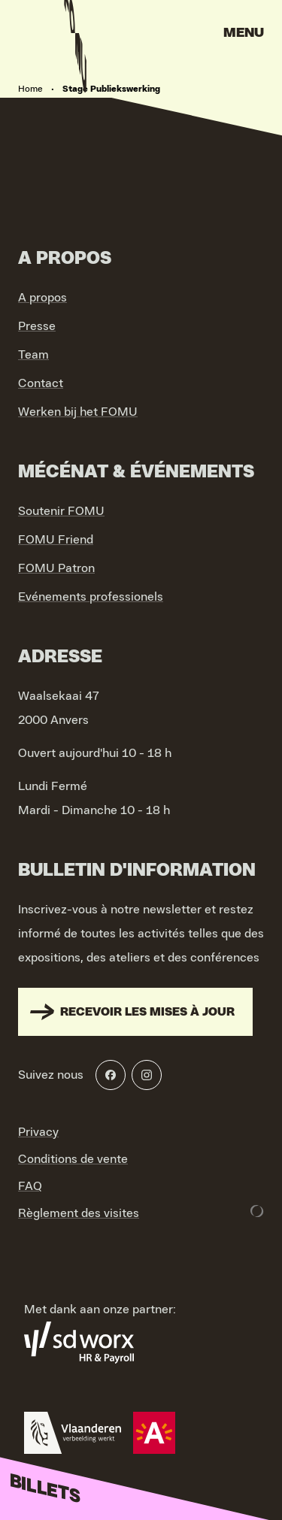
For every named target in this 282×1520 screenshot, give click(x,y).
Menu (243, 33)
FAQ (30, 1186)
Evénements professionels (90, 597)
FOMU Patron (56, 568)
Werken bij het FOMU (78, 412)
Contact (40, 383)
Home (30, 88)
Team (33, 355)
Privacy (38, 1132)
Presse (37, 326)
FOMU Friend (55, 540)
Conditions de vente (73, 1159)
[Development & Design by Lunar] (257, 1211)
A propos (42, 298)
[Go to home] (75, 37)
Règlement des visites (78, 1213)
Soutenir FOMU (61, 511)
